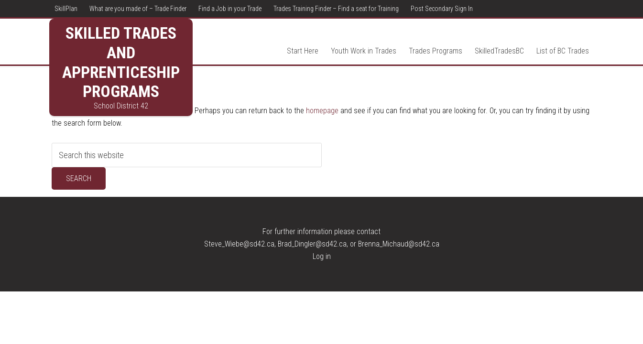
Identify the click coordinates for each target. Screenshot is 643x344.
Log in (322, 256)
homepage (322, 110)
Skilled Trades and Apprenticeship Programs (121, 62)
